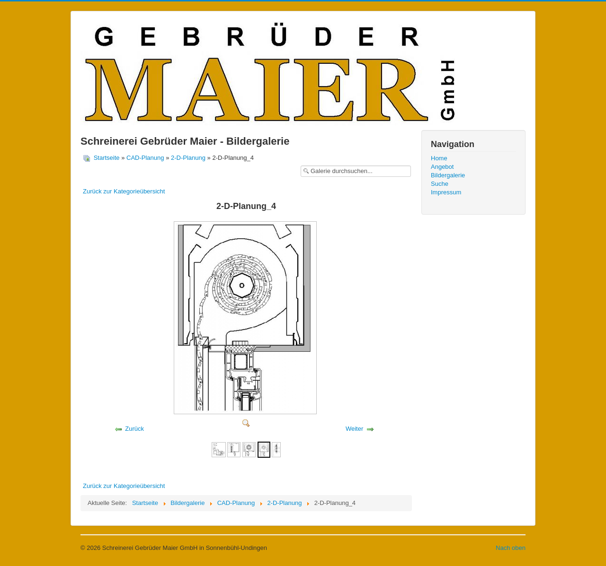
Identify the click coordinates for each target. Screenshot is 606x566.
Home (439, 158)
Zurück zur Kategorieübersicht (124, 191)
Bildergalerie (448, 175)
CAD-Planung (145, 157)
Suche (439, 183)
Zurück (134, 428)
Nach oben (511, 547)
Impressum (446, 192)
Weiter (354, 428)
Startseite (107, 157)
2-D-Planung (188, 157)
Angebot (442, 166)
